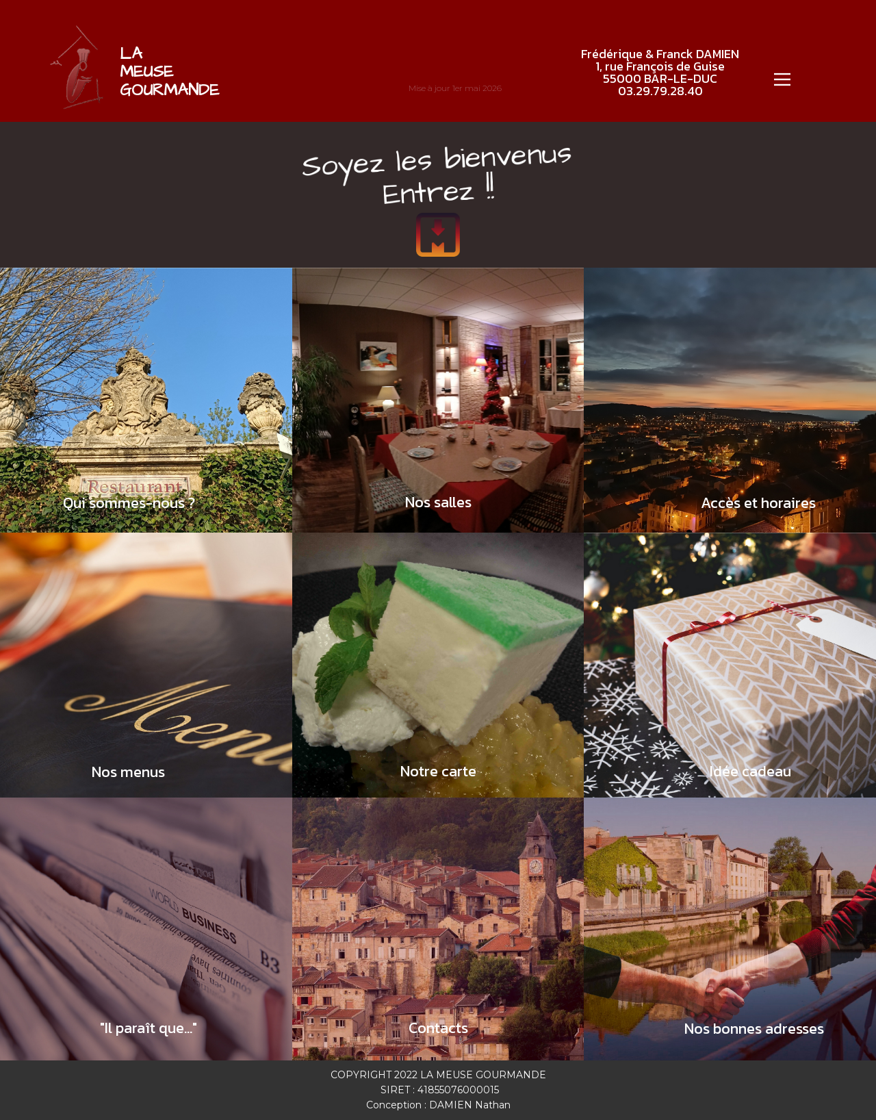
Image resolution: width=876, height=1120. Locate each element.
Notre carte (438, 771)
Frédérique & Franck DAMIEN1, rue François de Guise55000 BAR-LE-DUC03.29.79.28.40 (660, 72)
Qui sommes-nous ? (129, 503)
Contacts (438, 1028)
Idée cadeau (750, 771)
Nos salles (438, 502)
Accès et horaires (758, 503)
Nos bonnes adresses (754, 1028)
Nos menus (128, 772)
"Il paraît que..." (148, 1028)
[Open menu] (782, 79)
